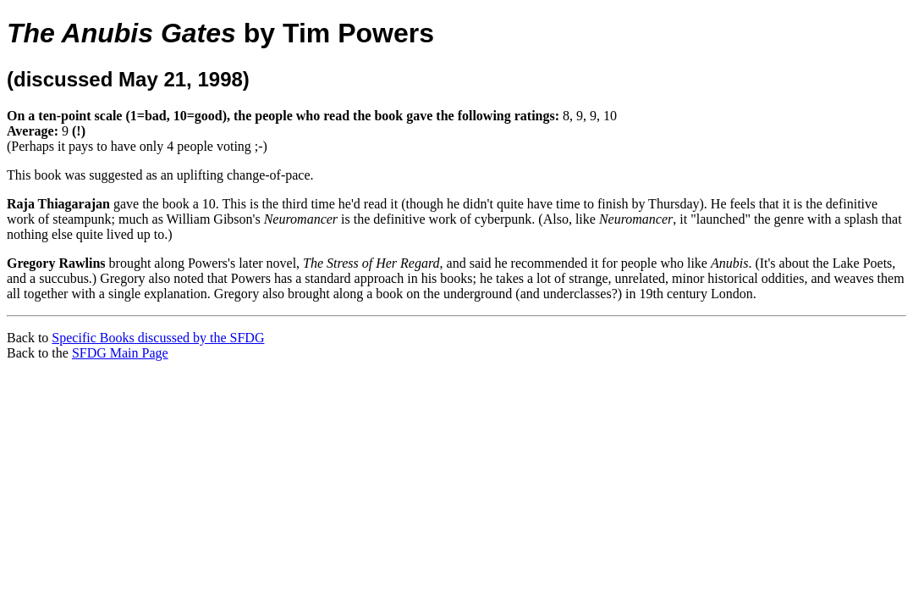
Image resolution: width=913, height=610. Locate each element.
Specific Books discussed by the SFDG (158, 337)
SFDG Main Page (120, 353)
